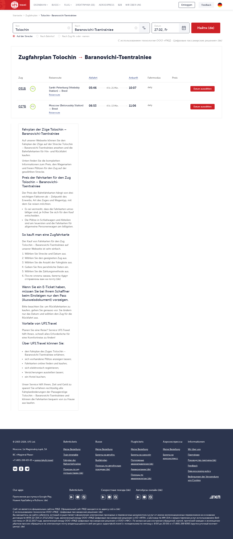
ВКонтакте (15, 468)
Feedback (206, 5)
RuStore (84, 497)
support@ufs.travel (43, 460)
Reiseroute (54, 95)
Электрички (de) (85, 5)
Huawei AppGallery (78, 497)
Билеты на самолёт (141, 454)
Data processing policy (199, 471)
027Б (22, 106)
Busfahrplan (101, 460)
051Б (22, 88)
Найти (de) (205, 28)
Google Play (71, 497)
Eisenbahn (40, 5)
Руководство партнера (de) (202, 460)
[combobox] (42, 28)
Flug (67, 5)
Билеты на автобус (105, 454)
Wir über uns (133, 5)
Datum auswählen (202, 89)
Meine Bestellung (71, 449)
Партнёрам (194, 454)
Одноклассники (21, 468)
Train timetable (70, 454)
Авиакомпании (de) (141, 469)
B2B (120, 5)
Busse (55, 5)
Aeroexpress (106, 5)
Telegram (27, 468)
